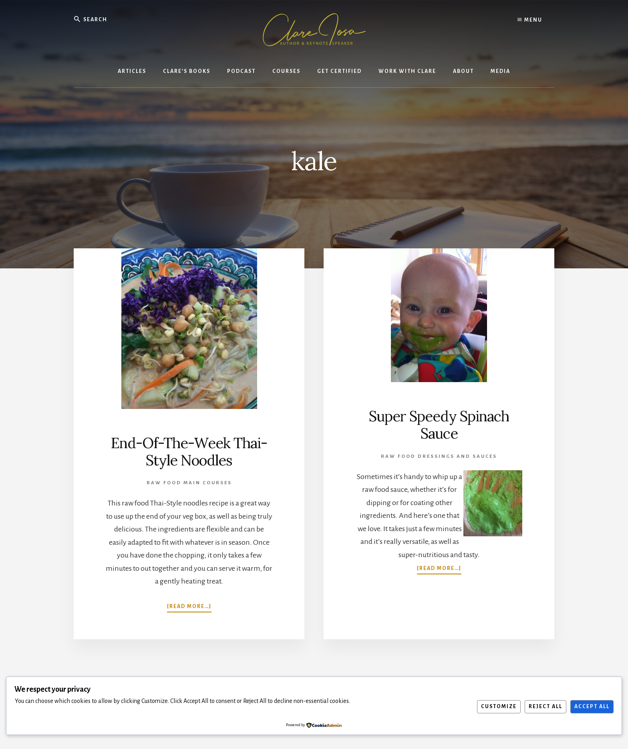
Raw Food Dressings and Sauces (439, 456)
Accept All (592, 706)
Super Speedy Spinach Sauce (439, 425)
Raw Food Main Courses (189, 482)
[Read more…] (189, 605)
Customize (499, 706)
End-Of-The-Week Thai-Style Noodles (189, 451)
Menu (529, 20)
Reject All (545, 706)
